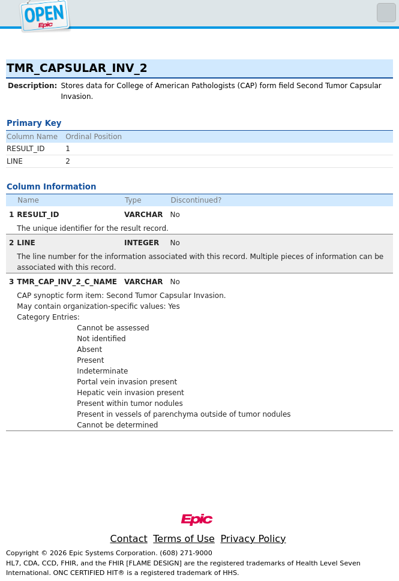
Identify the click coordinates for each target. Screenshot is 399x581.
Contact (128, 538)
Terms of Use (184, 538)
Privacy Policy (253, 538)
